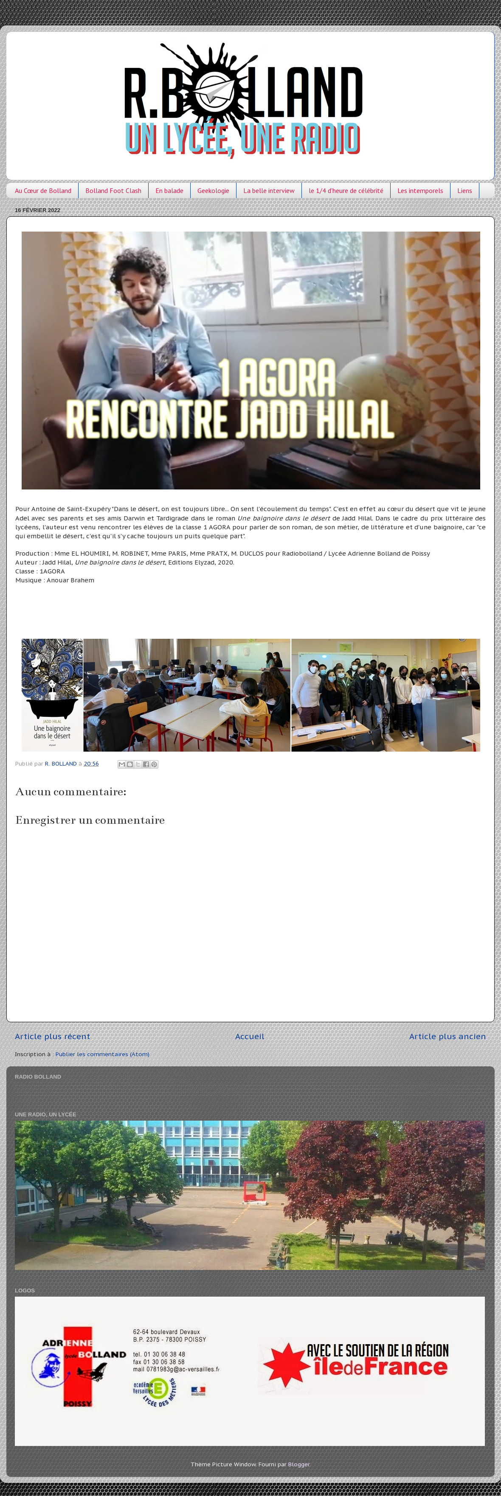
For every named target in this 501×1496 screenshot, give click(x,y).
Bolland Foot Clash (113, 190)
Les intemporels (420, 190)
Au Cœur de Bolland (43, 190)
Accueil (250, 1036)
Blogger (299, 1464)
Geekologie (213, 190)
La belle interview (269, 190)
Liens (464, 190)
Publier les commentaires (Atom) (102, 1054)
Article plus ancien (447, 1036)
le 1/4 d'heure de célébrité (346, 190)
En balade (169, 190)
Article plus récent (52, 1036)
